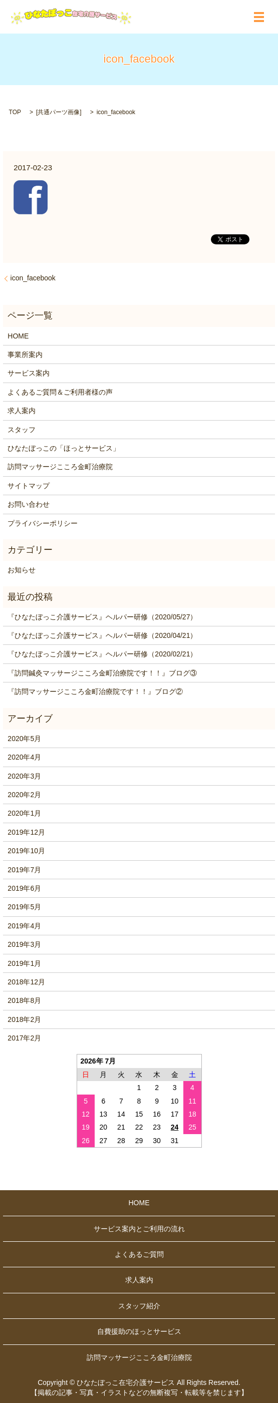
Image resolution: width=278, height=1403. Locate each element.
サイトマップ (29, 486)
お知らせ (22, 570)
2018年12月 (26, 982)
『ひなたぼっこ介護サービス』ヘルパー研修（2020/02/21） (102, 654)
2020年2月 (24, 795)
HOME (18, 336)
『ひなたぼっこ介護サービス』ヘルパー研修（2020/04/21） (102, 635)
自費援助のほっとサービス (139, 1331)
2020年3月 (24, 776)
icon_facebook (33, 278)
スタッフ (22, 430)
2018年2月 (24, 1019)
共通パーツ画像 (59, 112)
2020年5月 (24, 739)
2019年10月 (26, 851)
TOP (15, 112)
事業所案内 (25, 354)
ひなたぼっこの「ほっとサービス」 (64, 448)
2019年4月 (24, 926)
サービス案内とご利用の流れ (139, 1229)
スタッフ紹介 (139, 1306)
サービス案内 (29, 373)
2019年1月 (24, 963)
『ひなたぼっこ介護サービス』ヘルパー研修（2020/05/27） (102, 617)
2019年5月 (24, 907)
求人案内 (22, 411)
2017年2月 (24, 1038)
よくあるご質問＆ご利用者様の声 (60, 392)
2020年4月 (24, 757)
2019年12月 (26, 832)
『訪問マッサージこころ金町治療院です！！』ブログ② (95, 691)
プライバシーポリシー (43, 523)
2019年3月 (24, 944)
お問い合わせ (29, 504)
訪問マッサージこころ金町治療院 (60, 467)
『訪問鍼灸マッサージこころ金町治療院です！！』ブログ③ (102, 673)
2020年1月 (24, 813)
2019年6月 (24, 888)
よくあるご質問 (139, 1254)
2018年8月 (24, 1000)
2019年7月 (24, 870)
